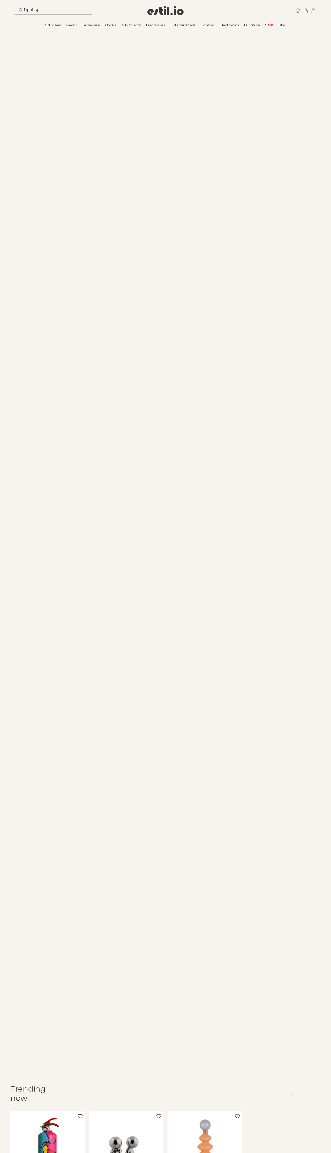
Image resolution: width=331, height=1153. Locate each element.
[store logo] (165, 10)
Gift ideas (53, 25)
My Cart (305, 10)
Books (110, 25)
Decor (71, 25)
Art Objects (131, 25)
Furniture (252, 25)
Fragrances (155, 25)
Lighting (207, 25)
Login (312, 10)
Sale (269, 25)
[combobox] (53, 11)
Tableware (91, 25)
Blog (282, 25)
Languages (297, 10)
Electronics (229, 25)
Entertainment (182, 25)
